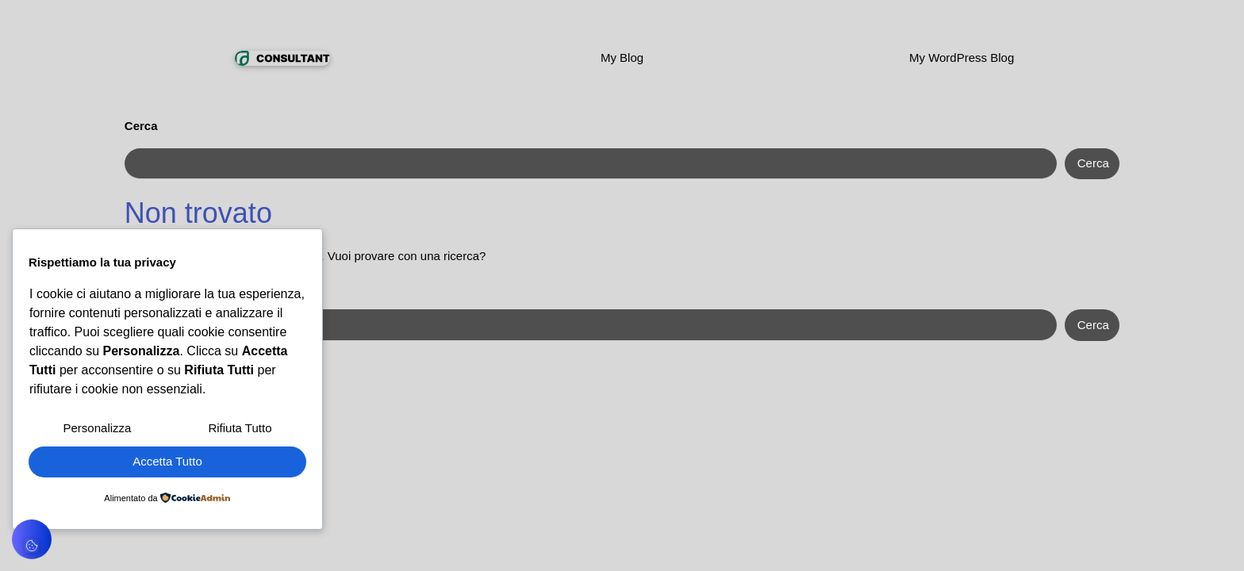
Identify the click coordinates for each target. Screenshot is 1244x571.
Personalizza (97, 428)
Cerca (141, 125)
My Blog (622, 57)
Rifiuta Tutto (239, 428)
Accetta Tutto (167, 461)
